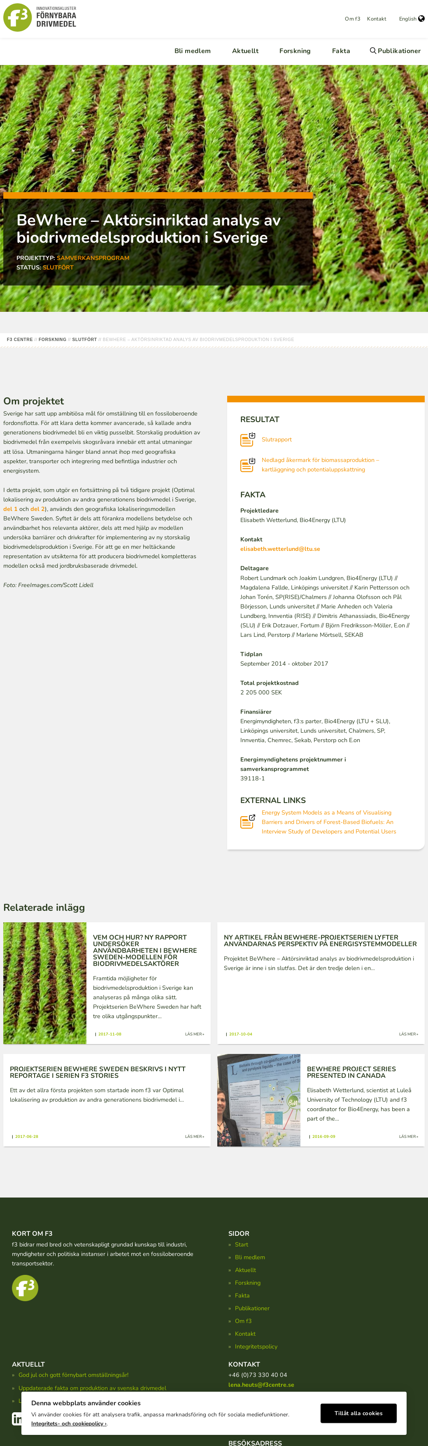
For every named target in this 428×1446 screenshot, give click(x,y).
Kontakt (376, 19)
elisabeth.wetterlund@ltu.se (280, 549)
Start (241, 1244)
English (412, 19)
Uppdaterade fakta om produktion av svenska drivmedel (92, 1388)
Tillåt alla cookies (359, 1411)
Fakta (341, 51)
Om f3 (353, 19)
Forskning (295, 51)
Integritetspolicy (256, 1346)
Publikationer (399, 51)
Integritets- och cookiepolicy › (69, 1421)
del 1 (10, 509)
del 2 (37, 509)
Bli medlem (192, 51)
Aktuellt (245, 51)
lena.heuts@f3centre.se (261, 1385)
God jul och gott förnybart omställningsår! (73, 1375)
